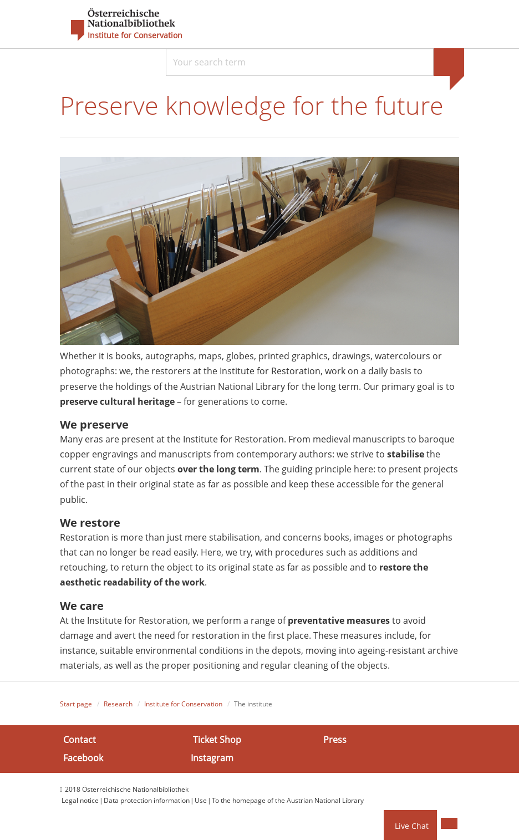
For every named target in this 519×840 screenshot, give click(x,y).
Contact (79, 739)
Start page (76, 704)
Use (201, 800)
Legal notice (80, 800)
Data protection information (147, 800)
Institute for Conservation (135, 35)
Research (118, 704)
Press (335, 739)
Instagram (212, 758)
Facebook (83, 758)
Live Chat (412, 826)
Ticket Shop (217, 739)
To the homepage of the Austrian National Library (288, 800)
